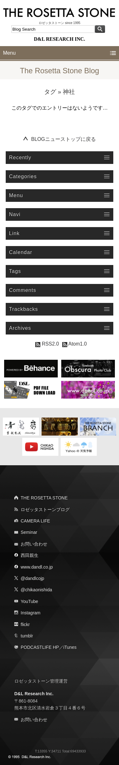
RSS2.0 (47, 343)
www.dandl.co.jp (37, 566)
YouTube (29, 601)
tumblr (27, 635)
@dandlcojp (32, 578)
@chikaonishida (36, 589)
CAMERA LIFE (35, 520)
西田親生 (29, 555)
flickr (25, 624)
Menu (9, 53)
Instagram (30, 612)
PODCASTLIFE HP (40, 647)
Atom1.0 (74, 343)
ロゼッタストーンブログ (45, 509)
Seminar (29, 532)
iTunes (70, 647)
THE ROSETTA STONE (44, 497)
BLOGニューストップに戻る (63, 139)
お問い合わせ (34, 543)
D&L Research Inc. (33, 693)
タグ (50, 91)
